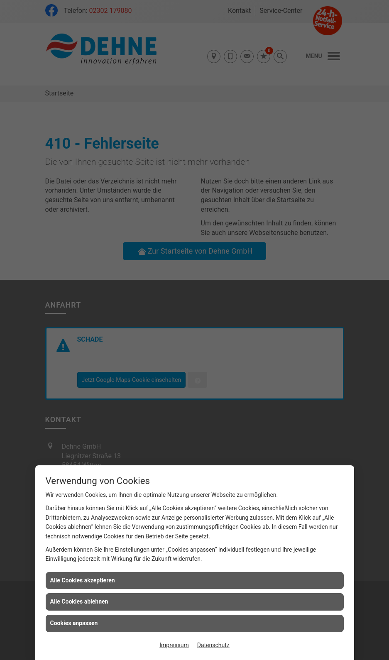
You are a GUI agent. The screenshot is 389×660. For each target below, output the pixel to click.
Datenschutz (213, 645)
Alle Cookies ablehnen (79, 601)
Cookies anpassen (74, 623)
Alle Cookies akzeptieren (82, 580)
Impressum (173, 645)
